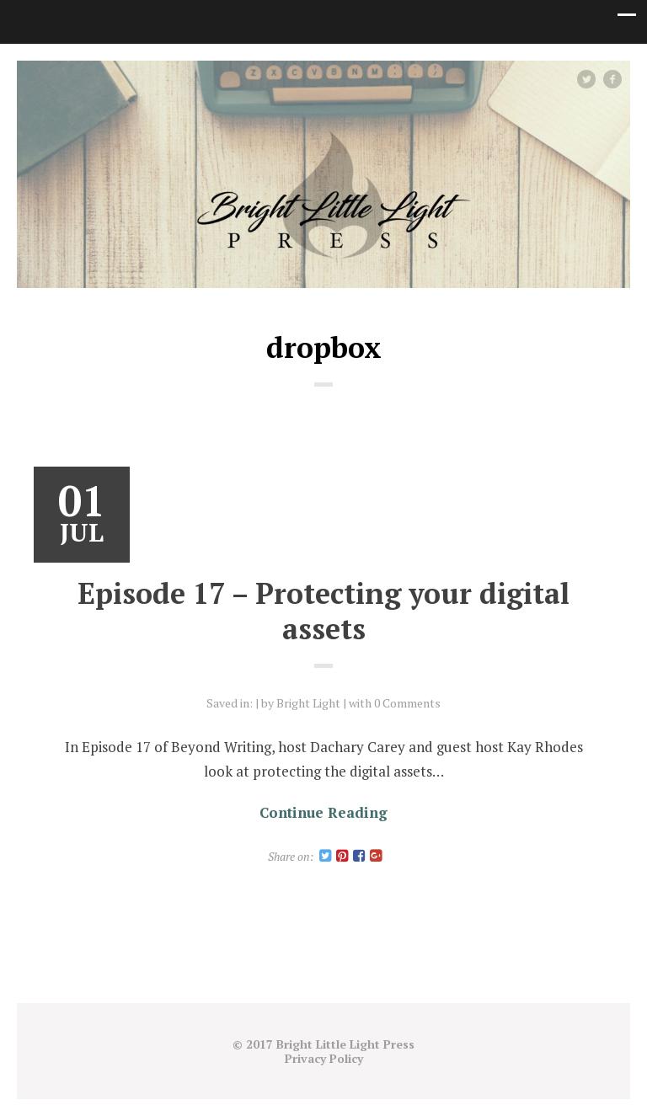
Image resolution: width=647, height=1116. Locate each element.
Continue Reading (323, 812)
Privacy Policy (324, 1058)
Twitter (594, 78)
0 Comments (407, 703)
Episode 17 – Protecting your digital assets (323, 611)
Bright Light (308, 703)
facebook (619, 78)
